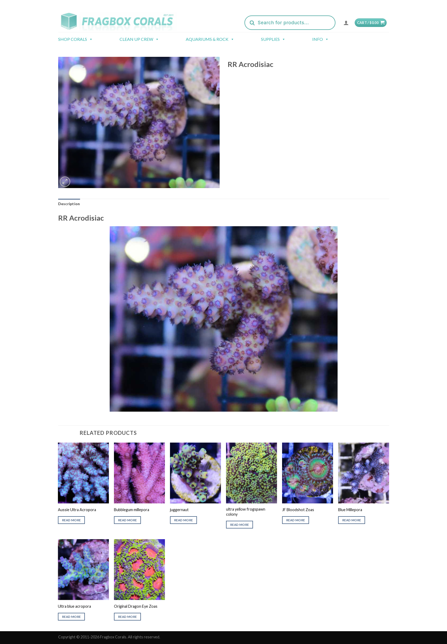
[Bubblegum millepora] (139, 473)
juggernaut (179, 509)
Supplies (273, 39)
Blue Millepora (350, 509)
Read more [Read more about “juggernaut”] (183, 520)
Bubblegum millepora (131, 509)
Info (320, 39)
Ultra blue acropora (74, 606)
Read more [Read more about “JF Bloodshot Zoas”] (295, 520)
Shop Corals (75, 39)
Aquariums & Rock (210, 39)
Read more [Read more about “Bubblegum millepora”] (127, 520)
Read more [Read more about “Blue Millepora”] (351, 520)
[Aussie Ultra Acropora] (83, 473)
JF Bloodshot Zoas (298, 509)
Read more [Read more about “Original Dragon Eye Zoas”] (127, 616)
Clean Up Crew (139, 39)
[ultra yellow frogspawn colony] (251, 473)
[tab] (69, 204)
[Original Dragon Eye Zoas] (139, 569)
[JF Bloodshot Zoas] (307, 473)
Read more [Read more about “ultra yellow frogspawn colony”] (239, 524)
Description (69, 203)
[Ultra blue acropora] (83, 569)
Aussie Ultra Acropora (77, 509)
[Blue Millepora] (363, 473)
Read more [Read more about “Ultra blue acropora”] (71, 616)
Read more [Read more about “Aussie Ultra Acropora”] (71, 520)
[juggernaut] (195, 473)
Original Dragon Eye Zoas (135, 606)
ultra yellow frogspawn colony (245, 511)
